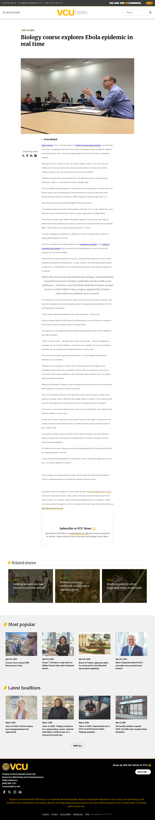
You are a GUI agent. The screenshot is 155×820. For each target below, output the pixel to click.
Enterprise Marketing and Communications (23, 777)
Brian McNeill (50, 139)
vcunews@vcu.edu (11, 786)
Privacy (54, 814)
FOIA (87, 814)
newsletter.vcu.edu (79, 533)
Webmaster (78, 814)
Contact (45, 814)
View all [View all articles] (77, 746)
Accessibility (65, 814)
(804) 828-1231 (9, 783)
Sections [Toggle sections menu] (11, 12)
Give (149, 3)
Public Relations (10, 780)
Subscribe (143, 772)
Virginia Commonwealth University (33, 3)
